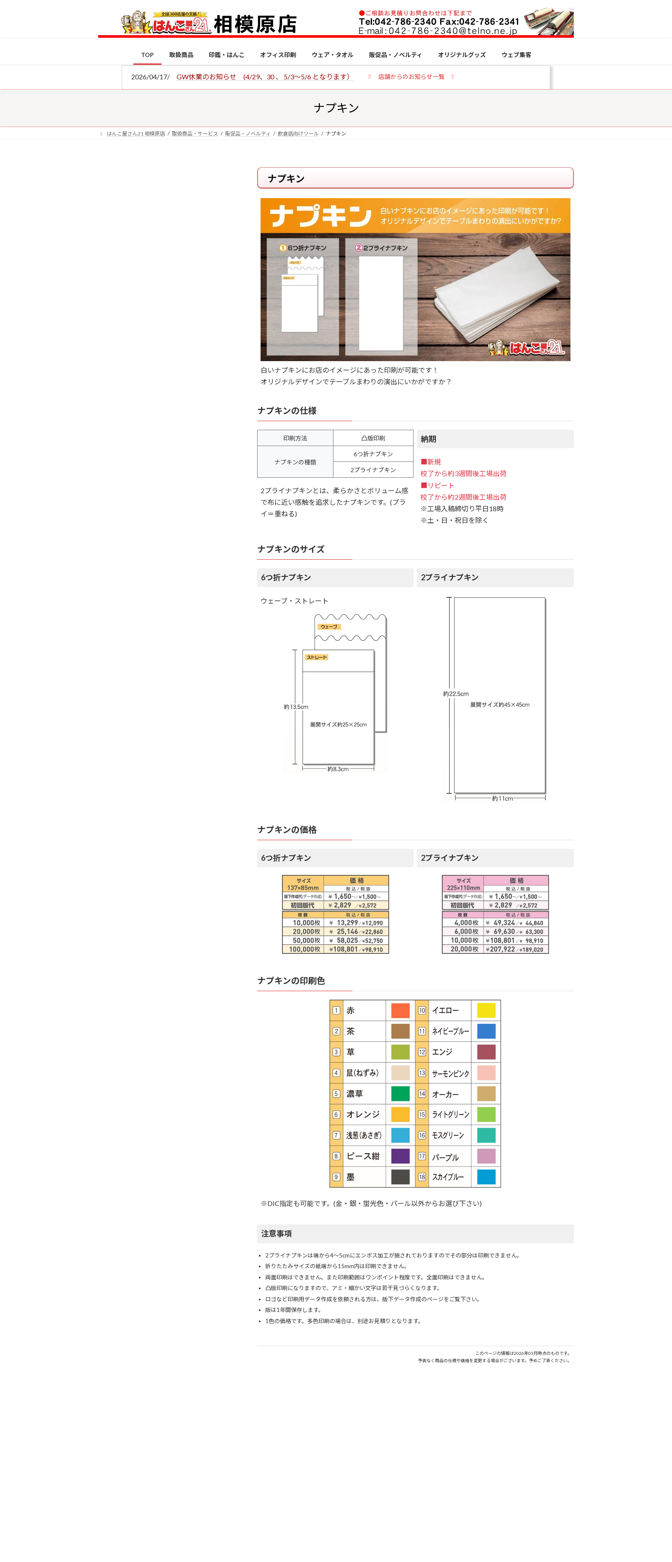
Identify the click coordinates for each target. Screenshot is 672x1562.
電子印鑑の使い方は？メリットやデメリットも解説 (181, 719)
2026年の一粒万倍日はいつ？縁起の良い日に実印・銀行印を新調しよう (182, 897)
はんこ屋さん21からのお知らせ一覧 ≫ (168, 363)
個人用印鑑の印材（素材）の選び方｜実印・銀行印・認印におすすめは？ (181, 668)
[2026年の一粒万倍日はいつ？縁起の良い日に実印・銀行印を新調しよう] (114, 898)
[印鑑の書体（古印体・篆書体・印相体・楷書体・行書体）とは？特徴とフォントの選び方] (114, 776)
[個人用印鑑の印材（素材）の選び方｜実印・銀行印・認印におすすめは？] (114, 670)
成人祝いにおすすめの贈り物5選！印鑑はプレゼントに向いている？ (181, 841)
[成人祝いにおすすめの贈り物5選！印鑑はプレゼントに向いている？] (114, 842)
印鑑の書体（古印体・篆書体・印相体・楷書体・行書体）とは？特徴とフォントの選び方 (163, 331)
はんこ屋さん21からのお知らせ (166, 223)
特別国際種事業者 (164, 612)
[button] (411, 76)
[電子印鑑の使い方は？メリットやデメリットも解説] (114, 725)
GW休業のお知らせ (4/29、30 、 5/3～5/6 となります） (265, 76)
